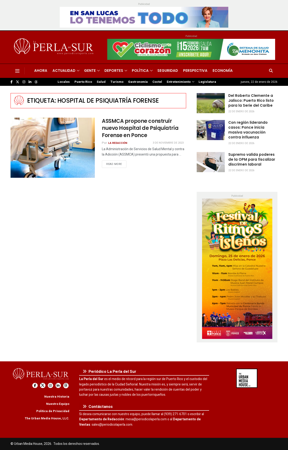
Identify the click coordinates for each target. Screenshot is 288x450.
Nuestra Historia (56, 396)
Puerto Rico (83, 82)
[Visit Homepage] (54, 47)
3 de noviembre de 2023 (168, 143)
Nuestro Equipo (57, 404)
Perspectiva (195, 70)
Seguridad (167, 70)
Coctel (157, 82)
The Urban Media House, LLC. (47, 418)
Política (140, 70)
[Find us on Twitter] (17, 82)
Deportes (113, 70)
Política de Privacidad (52, 411)
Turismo (116, 82)
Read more (116, 164)
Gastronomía (138, 82)
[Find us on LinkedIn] (30, 82)
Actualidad (63, 70)
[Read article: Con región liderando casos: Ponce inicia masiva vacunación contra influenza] (211, 130)
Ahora (40, 70)
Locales (64, 82)
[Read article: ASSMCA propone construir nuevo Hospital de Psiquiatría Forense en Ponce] (53, 148)
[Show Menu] (17, 71)
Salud (101, 82)
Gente (90, 70)
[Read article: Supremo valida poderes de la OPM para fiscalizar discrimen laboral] (211, 162)
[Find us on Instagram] (23, 82)
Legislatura (207, 82)
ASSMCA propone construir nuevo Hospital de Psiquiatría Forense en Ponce (140, 128)
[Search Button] (271, 71)
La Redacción (117, 143)
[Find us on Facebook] (12, 82)
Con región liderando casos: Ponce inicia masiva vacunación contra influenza (248, 130)
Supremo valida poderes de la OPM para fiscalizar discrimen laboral (251, 159)
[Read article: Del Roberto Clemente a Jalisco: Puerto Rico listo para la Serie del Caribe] (211, 103)
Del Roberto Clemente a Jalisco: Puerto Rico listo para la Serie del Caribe (251, 100)
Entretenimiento (179, 82)
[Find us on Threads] (36, 82)
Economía (223, 70)
